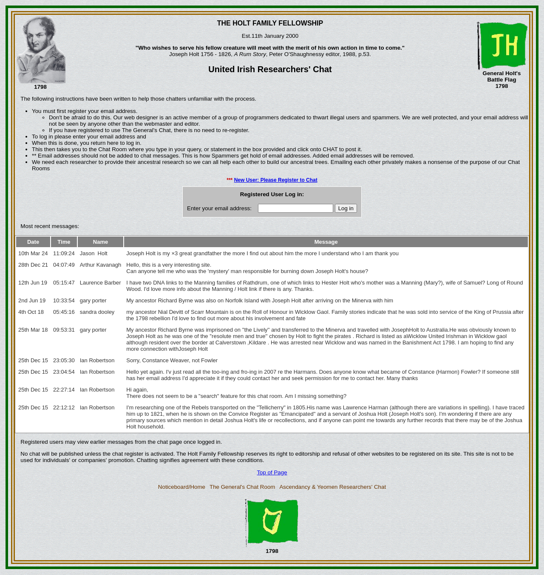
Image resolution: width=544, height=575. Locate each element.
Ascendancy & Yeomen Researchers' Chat (332, 487)
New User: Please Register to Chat (275, 180)
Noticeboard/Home (181, 487)
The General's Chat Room (242, 487)
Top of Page (272, 472)
